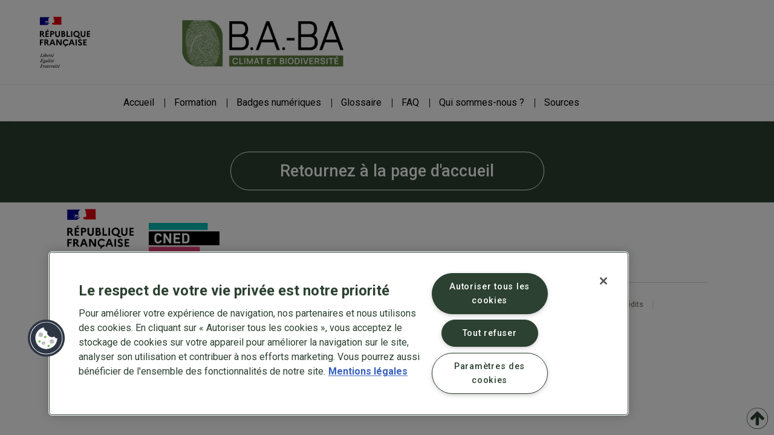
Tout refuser (490, 333)
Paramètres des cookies (489, 373)
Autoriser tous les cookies (489, 294)
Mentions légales (368, 371)
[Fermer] (603, 281)
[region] (338, 333)
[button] (46, 338)
